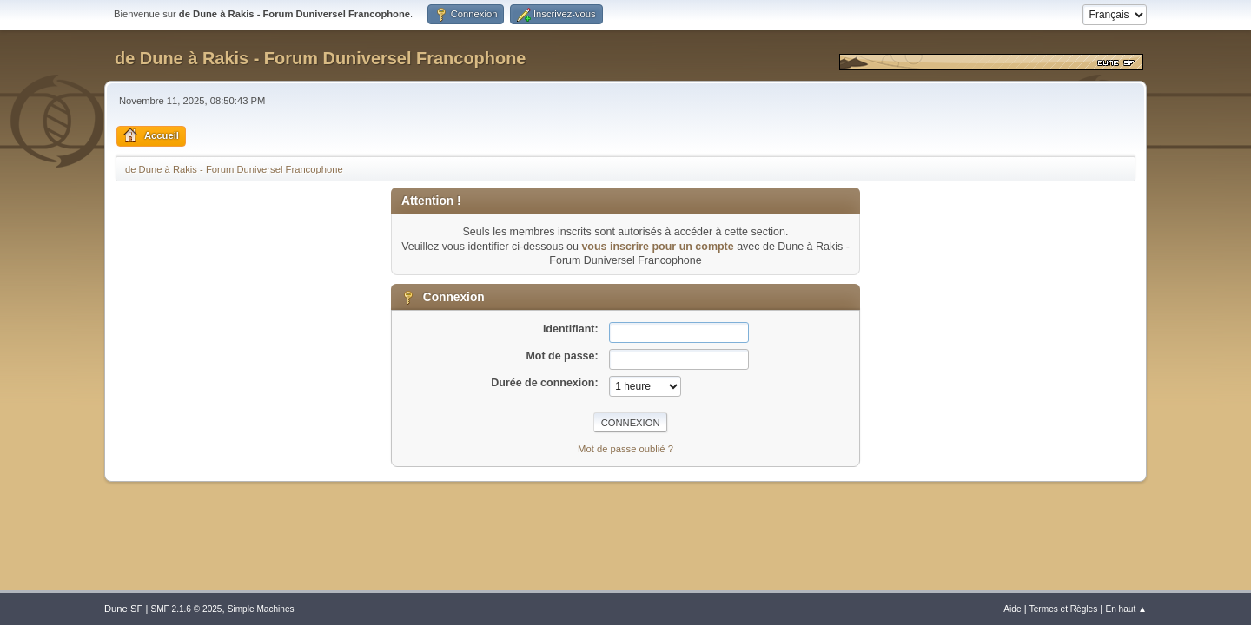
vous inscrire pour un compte (657, 246)
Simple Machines (261, 609)
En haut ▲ (1126, 609)
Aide (1012, 609)
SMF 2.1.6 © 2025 (186, 609)
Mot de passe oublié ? (625, 449)
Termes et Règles (1063, 609)
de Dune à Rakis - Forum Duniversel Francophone (320, 58)
